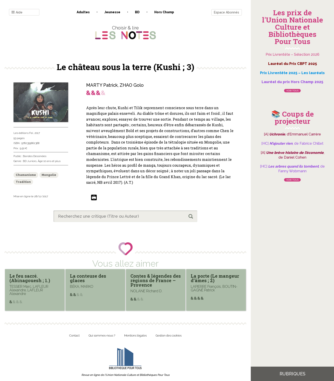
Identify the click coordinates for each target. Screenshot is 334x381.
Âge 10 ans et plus (49, 161)
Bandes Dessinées (34, 156)
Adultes (83, 12)
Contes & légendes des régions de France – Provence (155, 280)
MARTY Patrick (102, 85)
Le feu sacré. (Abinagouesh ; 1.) (29, 278)
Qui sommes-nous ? (102, 335)
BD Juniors (29, 161)
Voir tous (292, 90)
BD (137, 12)
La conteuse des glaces (88, 278)
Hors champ (164, 12)
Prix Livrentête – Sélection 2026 (292, 54)
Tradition (23, 182)
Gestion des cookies (169, 335)
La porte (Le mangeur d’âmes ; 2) (215, 278)
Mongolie (49, 175)
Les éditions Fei (23, 133)
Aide (16, 12)
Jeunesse (112, 12)
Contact (74, 335)
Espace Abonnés (226, 12)
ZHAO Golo (132, 85)
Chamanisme (26, 175)
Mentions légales (135, 335)
